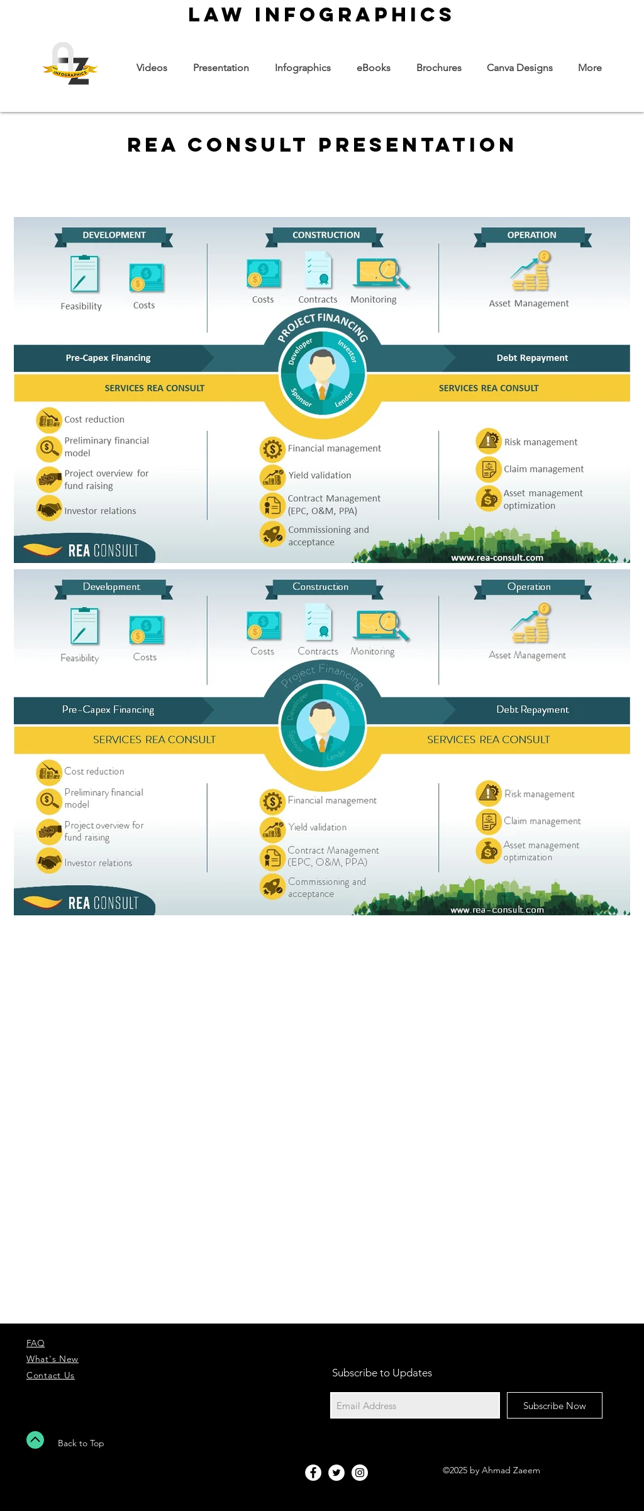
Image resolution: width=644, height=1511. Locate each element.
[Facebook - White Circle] (313, 1472)
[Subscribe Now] (554, 1405)
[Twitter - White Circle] (336, 1472)
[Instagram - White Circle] (360, 1472)
